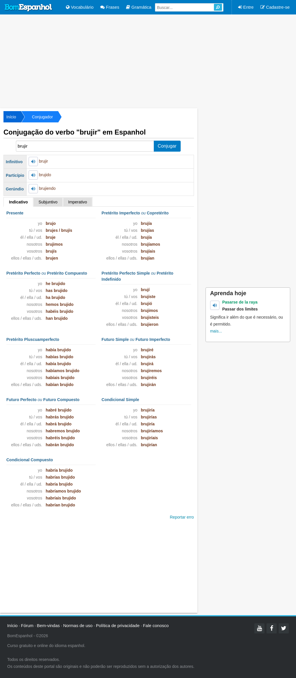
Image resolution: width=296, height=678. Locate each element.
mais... (216, 331)
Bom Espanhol (28, 7)
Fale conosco (156, 625)
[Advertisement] (148, 60)
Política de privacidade (118, 625)
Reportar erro (182, 517)
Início (11, 117)
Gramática (138, 7)
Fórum (27, 625)
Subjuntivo (47, 202)
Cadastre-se (275, 7)
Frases (109, 7)
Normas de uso (77, 625)
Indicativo (18, 202)
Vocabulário (80, 7)
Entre (246, 7)
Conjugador (42, 117)
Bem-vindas (48, 625)
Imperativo (77, 202)
